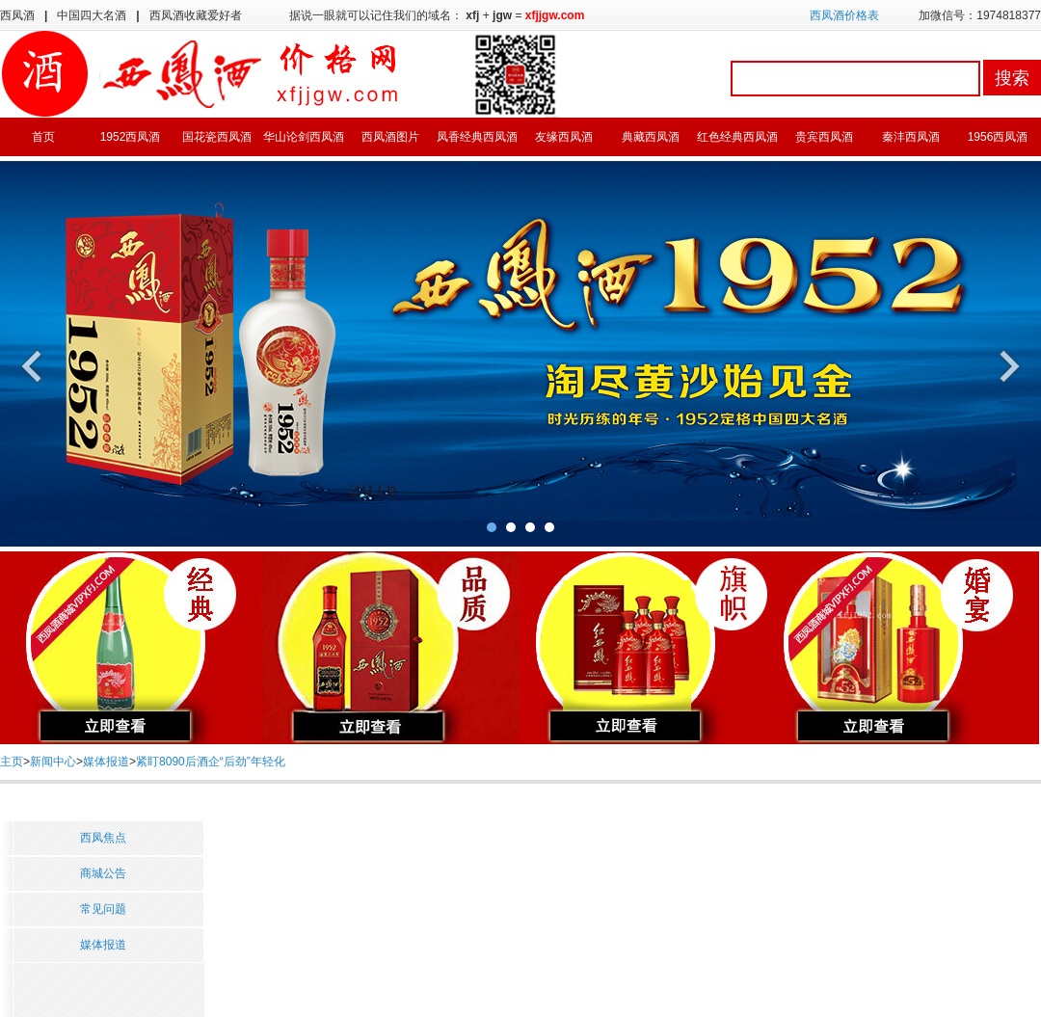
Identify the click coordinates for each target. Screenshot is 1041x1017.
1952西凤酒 (130, 137)
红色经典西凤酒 (737, 137)
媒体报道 (106, 761)
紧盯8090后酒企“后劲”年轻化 (210, 761)
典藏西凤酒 (651, 137)
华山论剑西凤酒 (303, 137)
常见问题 (103, 909)
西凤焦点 (103, 837)
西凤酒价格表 (844, 15)
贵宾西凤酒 (824, 137)
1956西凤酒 (998, 137)
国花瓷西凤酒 (217, 137)
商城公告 (103, 873)
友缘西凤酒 (564, 137)
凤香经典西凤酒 (477, 137)
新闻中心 (53, 761)
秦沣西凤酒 (911, 137)
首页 (43, 137)
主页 (11, 761)
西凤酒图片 (390, 137)
